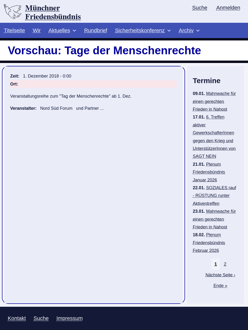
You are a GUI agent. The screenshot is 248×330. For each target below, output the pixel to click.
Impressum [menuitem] (69, 318)
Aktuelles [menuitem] (59, 30)
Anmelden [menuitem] (228, 8)
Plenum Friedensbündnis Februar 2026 (209, 242)
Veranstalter (22, 108)
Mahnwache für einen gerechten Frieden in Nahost (214, 101)
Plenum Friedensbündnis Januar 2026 (209, 172)
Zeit (14, 76)
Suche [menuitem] (199, 8)
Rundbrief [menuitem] (95, 30)
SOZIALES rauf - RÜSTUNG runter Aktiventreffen (214, 195)
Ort (13, 84)
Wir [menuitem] (37, 30)
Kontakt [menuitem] (17, 318)
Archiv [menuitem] (186, 30)
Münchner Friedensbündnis (53, 12)
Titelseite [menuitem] (14, 30)
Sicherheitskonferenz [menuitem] (140, 30)
